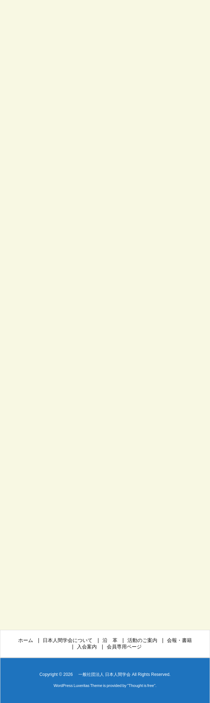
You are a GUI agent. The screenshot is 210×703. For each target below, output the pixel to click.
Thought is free (141, 685)
